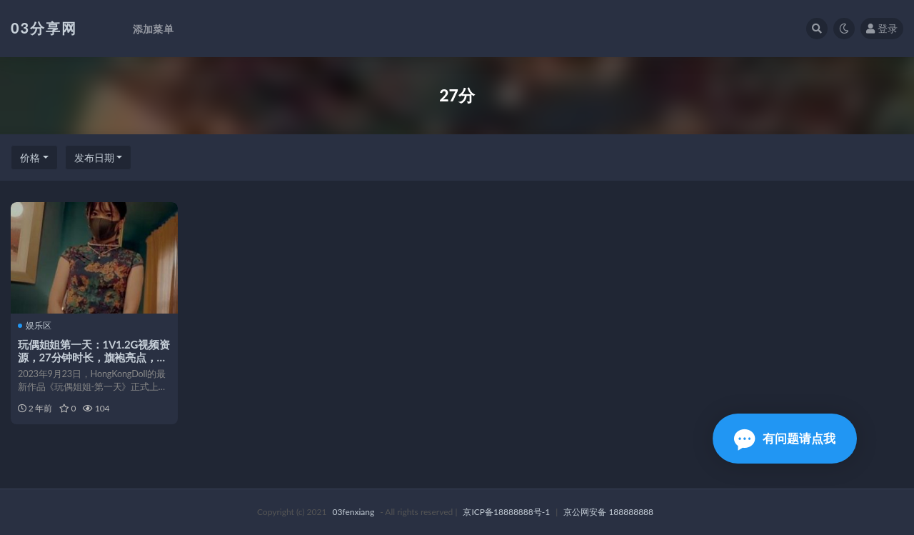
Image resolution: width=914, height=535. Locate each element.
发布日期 (94, 157)
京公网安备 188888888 (608, 511)
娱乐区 (34, 326)
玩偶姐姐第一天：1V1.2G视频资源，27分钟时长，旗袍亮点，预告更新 (94, 357)
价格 (30, 157)
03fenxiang (353, 511)
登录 (882, 28)
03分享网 (44, 27)
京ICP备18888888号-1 (506, 511)
